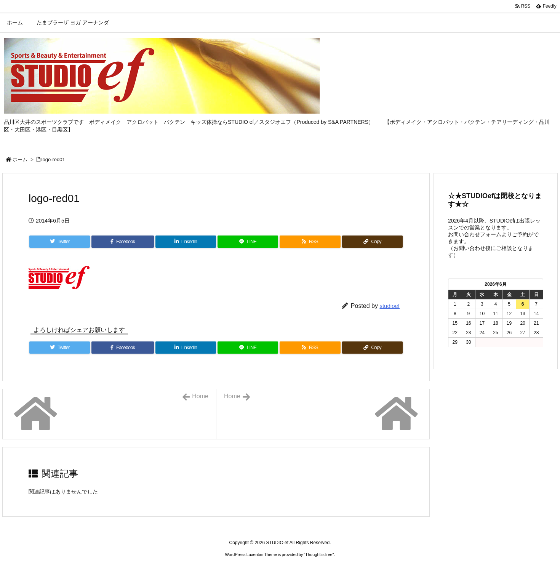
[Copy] (372, 242)
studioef (389, 306)
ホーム (20, 159)
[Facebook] (122, 242)
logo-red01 (53, 159)
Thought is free (318, 554)
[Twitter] (59, 242)
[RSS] (310, 242)
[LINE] (248, 242)
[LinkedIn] (185, 242)
